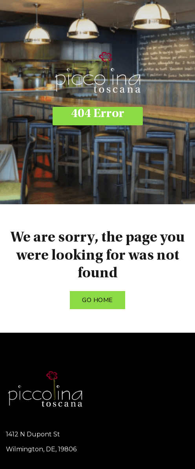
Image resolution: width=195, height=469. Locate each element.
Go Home (97, 300)
